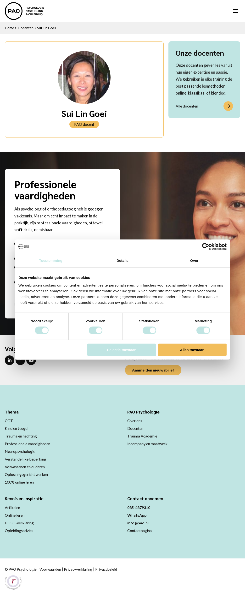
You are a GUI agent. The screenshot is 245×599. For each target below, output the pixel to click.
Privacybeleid (106, 569)
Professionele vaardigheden (27, 443)
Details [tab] (122, 260)
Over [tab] (194, 260)
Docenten (25, 28)
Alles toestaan (192, 349)
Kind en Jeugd (16, 428)
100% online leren (19, 482)
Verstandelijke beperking (25, 459)
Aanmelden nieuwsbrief (153, 370)
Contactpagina (139, 530)
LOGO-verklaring (19, 523)
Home (9, 28)
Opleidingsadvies (19, 530)
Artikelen (12, 507)
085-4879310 (138, 507)
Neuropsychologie (20, 451)
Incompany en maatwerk (147, 443)
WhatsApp (137, 515)
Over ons (134, 420)
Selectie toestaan (122, 349)
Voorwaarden (50, 569)
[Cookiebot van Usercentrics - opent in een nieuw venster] (206, 246)
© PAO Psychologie (21, 569)
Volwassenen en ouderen (25, 466)
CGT (9, 420)
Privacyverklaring (78, 569)
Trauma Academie (142, 436)
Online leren (14, 515)
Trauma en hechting (21, 436)
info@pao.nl (138, 523)
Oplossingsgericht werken (26, 474)
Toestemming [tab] (50, 260)
